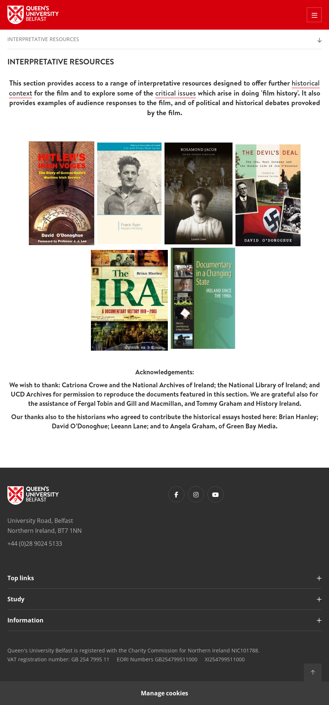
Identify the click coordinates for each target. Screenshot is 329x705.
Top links (20, 578)
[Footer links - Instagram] (196, 494)
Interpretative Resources (43, 39)
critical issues (175, 93)
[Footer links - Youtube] (215, 494)
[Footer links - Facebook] (176, 494)
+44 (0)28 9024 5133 (34, 543)
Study (15, 599)
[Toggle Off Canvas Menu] (314, 14)
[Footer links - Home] (33, 495)
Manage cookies (164, 693)
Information (25, 620)
